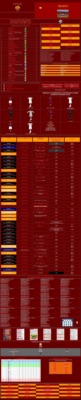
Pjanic (41, 147)
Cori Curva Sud (9, 395)
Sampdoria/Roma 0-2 (24, 157)
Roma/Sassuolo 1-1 (24, 180)
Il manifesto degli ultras (47, 391)
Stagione (51, 25)
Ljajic (45, 147)
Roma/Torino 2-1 (25, 243)
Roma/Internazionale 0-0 (24, 229)
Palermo (55, 368)
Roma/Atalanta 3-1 (24, 256)
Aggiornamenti (47, 384)
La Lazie (47, 386)
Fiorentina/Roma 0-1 (24, 259)
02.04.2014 (44, 216)
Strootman (45, 193)
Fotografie (69, 384)
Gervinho (43, 156)
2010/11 (50, 45)
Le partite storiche (27, 393)
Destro (45, 190)
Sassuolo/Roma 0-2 (24, 246)
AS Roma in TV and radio (47, 390)
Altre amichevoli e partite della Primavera (15, 88)
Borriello (41, 173)
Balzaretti (38, 153)
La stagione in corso (27, 384)
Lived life (9, 392)
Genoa (55, 366)
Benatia (38, 156)
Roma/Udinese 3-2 (24, 236)
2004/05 (50, 35)
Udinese (55, 369)
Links (27, 397)
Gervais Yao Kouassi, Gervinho (14, 61)
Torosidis (46, 236)
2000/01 (50, 29)
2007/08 (70, 38)
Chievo (55, 363)
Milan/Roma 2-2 (24, 193)
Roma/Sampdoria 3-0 (24, 222)
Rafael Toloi (11, 29)
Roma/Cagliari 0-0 (24, 183)
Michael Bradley (11, 32)
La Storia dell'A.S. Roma (9, 389)
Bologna (66, 365)
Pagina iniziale (9, 384)
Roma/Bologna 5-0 (24, 160)
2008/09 (50, 42)
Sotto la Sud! (69, 393)
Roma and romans (69, 388)
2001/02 (70, 29)
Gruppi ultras (47, 393)
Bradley (41, 170)
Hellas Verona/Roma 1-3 (24, 212)
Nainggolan (41, 225)
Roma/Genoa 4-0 (25, 203)
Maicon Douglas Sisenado (13, 46)
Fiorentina (66, 363)
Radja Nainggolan (12, 71)
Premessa (9, 386)
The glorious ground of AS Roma (27, 388)
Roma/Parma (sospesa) (24, 215)
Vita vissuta (10, 391)
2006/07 (50, 38)
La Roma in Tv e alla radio (47, 389)
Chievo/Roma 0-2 (25, 239)
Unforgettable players (9, 388)
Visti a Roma (69, 386)
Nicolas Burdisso (12, 64)
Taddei (40, 250)
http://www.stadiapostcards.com (60, 90)
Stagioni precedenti (70, 47)
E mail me (47, 397)
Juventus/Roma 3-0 (24, 200)
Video (70, 389)
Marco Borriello (11, 74)
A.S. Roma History (9, 390)
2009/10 (70, 42)
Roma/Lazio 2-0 (24, 153)
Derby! (27, 389)
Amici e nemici (27, 395)
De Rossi (38, 143)
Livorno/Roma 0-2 (24, 143)
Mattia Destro (11, 56)
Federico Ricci (11, 78)
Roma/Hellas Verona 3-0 (24, 147)
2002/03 (50, 32)
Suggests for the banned (9, 397)
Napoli (66, 372)
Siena (55, 365)
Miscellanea (27, 391)
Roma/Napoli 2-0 (25, 167)
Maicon (37, 147)
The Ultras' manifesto (47, 392)
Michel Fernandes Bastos (13, 55)
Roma (55, 362)
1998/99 (50, 26)
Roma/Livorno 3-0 (24, 209)
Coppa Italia (8, 86)
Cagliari (55, 373)
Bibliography (69, 392)
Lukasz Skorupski (12, 63)
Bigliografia (70, 391)
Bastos (43, 246)
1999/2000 (70, 26)
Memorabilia (47, 388)
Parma (55, 367)
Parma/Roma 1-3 (25, 150)
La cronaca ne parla (47, 395)
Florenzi (43, 143)
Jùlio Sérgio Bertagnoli (13, 45)
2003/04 (70, 32)
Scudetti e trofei (27, 386)
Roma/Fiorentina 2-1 (24, 190)
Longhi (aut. (39, 180)
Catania (66, 367)
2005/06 (70, 35)
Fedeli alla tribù (69, 395)
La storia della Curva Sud (9, 393)
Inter (66, 369)
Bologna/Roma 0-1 (24, 225)
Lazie (66, 373)
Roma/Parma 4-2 (25, 249)
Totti (45, 150)
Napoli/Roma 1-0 (25, 233)
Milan (66, 368)
